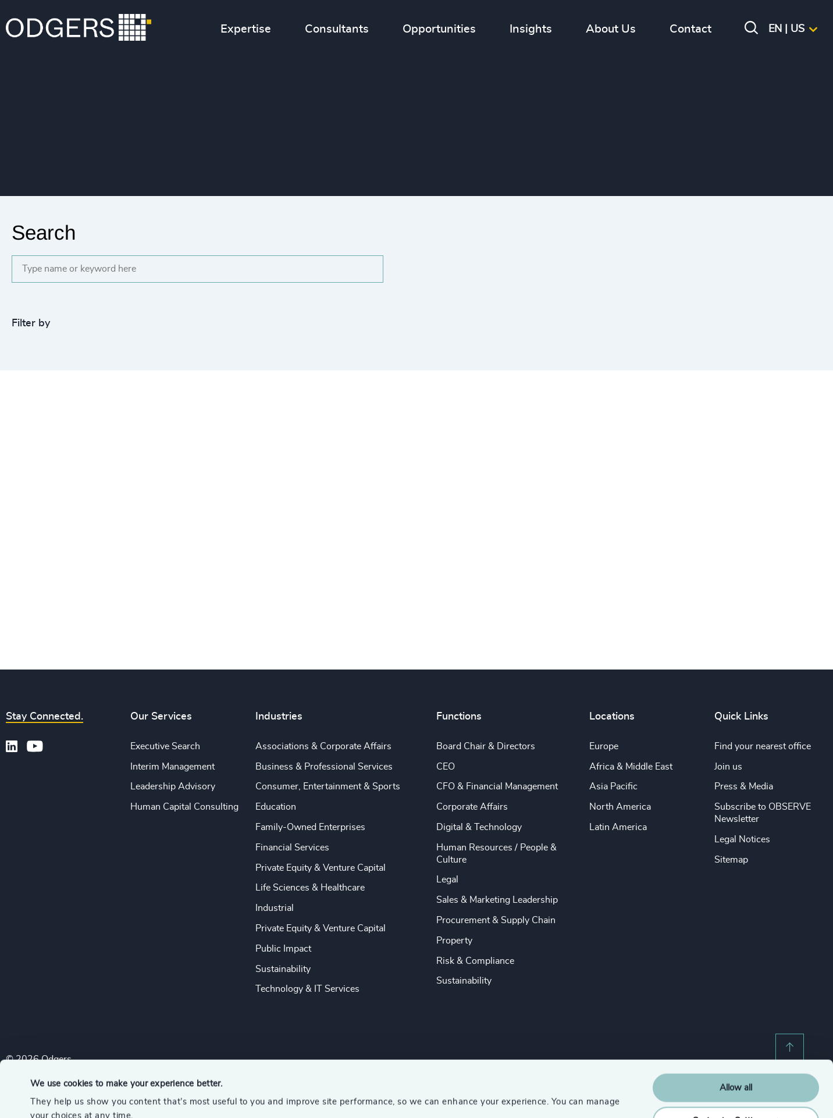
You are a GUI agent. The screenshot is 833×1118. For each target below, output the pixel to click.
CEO (445, 766)
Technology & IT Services (307, 989)
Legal (447, 879)
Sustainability (283, 969)
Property (454, 940)
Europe (603, 746)
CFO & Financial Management (497, 786)
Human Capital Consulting (184, 806)
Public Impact (283, 948)
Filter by (31, 323)
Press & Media (743, 786)
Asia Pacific (613, 786)
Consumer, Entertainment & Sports (327, 786)
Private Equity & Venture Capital (320, 868)
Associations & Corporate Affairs (323, 746)
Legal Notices (742, 839)
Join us (728, 766)
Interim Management (172, 766)
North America (620, 806)
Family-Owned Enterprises (310, 827)
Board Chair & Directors (485, 746)
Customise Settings (736, 1067)
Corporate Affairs (472, 806)
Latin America (618, 827)
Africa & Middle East (630, 766)
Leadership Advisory (172, 786)
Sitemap (731, 859)
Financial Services (292, 847)
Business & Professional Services (324, 766)
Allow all (736, 1035)
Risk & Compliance (475, 961)
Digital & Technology (479, 827)
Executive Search (165, 746)
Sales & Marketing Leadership (497, 900)
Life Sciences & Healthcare (310, 887)
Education (275, 806)
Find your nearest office (762, 746)
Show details (55, 1095)
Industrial (274, 908)
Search (44, 232)
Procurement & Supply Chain (496, 920)
